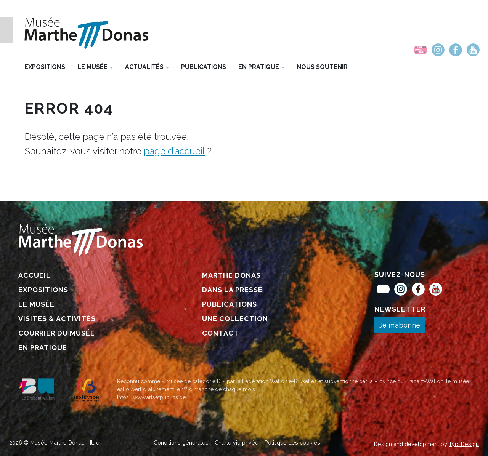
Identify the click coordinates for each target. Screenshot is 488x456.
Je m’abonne (399, 325)
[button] (95, 67)
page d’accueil (174, 151)
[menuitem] (420, 49)
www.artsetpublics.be (159, 397)
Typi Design (464, 444)
